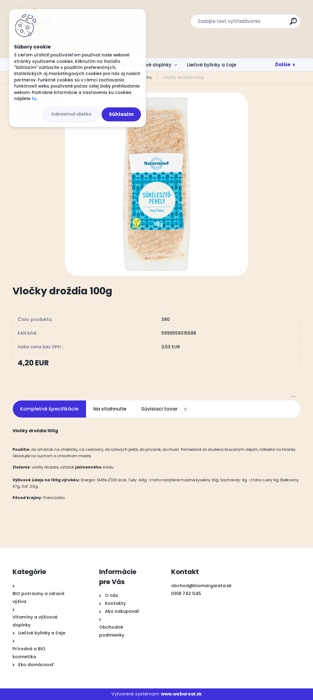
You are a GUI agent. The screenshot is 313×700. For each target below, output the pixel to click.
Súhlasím (121, 114)
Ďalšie (282, 64)
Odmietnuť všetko (71, 114)
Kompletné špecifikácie (49, 408)
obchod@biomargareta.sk (201, 586)
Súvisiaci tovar (165, 409)
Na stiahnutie (109, 408)
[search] (293, 24)
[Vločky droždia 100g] (156, 184)
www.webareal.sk (181, 694)
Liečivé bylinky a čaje (211, 65)
